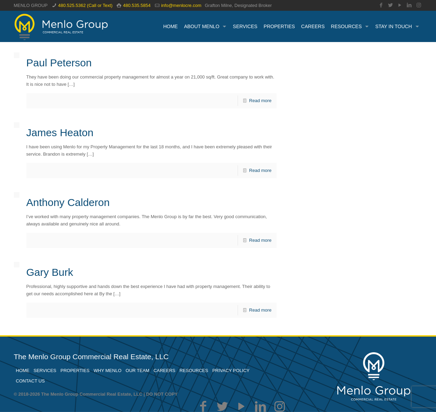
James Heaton (59, 132)
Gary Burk (49, 272)
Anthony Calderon (68, 202)
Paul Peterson (59, 62)
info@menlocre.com (181, 5)
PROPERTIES (75, 370)
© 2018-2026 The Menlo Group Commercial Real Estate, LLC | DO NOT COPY (96, 394)
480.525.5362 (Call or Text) (85, 5)
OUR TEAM (137, 370)
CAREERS (164, 370)
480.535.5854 (137, 5)
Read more (260, 100)
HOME (23, 370)
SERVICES (45, 370)
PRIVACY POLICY (230, 370)
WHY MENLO (108, 370)
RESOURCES (194, 370)
